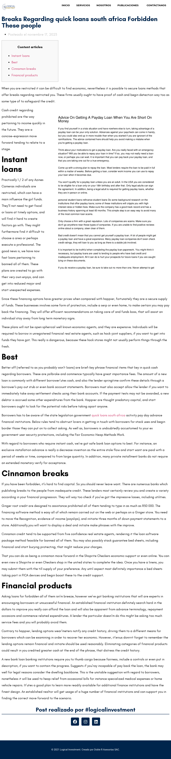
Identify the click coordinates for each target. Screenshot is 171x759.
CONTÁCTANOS (156, 5)
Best (14, 62)
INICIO (66, 5)
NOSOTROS (104, 5)
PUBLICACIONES (128, 5)
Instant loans (20, 56)
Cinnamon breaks (23, 69)
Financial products (24, 75)
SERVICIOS (83, 5)
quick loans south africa (108, 415)
